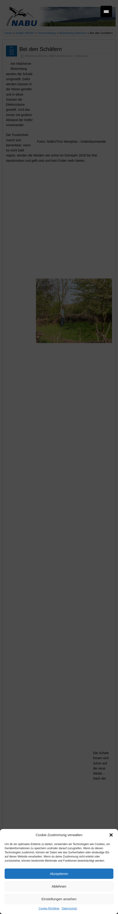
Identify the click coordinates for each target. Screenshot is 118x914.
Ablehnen (59, 886)
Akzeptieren (59, 874)
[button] (111, 835)
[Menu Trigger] (106, 11)
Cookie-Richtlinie (49, 908)
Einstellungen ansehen (59, 899)
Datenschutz (69, 908)
